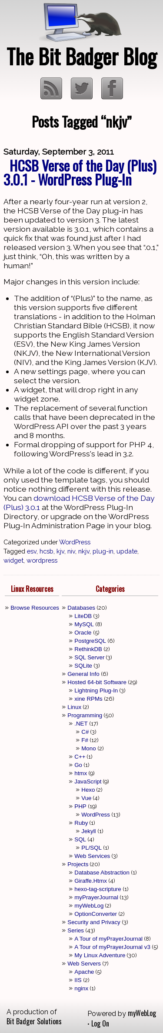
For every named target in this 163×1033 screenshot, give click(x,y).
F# (84, 740)
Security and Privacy (93, 922)
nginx (81, 988)
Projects (77, 864)
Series (75, 930)
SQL (80, 839)
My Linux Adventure (99, 955)
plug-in (103, 551)
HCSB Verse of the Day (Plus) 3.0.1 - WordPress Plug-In (79, 172)
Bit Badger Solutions (34, 1021)
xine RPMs (88, 698)
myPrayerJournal (96, 897)
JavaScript (87, 781)
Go (78, 765)
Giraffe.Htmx (90, 881)
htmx (80, 773)
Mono (88, 748)
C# (85, 732)
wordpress (42, 560)
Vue (86, 798)
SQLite (83, 665)
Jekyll (88, 831)
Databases (81, 607)
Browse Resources (34, 607)
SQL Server (89, 657)
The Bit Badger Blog (81, 56)
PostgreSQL (90, 641)
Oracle (82, 632)
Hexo (88, 790)
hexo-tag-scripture (97, 889)
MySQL (83, 624)
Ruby (81, 823)
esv (32, 551)
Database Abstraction (102, 872)
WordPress (74, 542)
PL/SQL (91, 847)
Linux (74, 707)
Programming (84, 715)
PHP (80, 806)
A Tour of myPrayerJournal (108, 938)
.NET (80, 723)
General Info (83, 674)
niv (71, 551)
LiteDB (83, 616)
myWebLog (88, 905)
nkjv (84, 551)
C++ (79, 756)
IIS (77, 980)
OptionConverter (95, 914)
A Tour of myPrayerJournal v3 (112, 947)
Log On (100, 1023)
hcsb (46, 551)
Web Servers (84, 963)
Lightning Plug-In (96, 690)
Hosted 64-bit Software (96, 682)
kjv (60, 551)
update (126, 551)
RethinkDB (88, 649)
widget (13, 560)
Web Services (92, 856)
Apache (84, 972)
